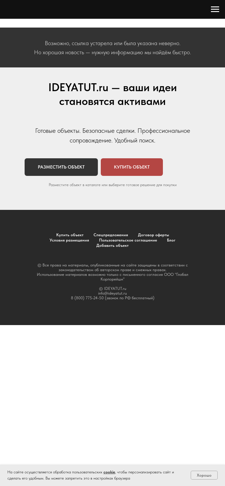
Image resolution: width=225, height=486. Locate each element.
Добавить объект (112, 245)
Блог (171, 240)
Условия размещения (69, 240)
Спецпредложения (110, 234)
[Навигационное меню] (215, 9)
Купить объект (69, 234)
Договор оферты (153, 234)
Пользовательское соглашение (128, 240)
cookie (109, 472)
